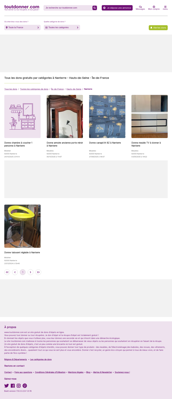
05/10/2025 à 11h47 (54, 157)
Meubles (50, 151)
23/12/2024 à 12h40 (12, 263)
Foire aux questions (23, 372)
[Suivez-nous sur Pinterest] (25, 387)
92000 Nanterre (10, 154)
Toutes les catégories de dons (34, 89)
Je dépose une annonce (117, 7)
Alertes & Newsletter (102, 372)
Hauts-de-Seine (74, 89)
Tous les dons (10, 89)
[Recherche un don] (68, 8)
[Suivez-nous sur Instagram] (18, 387)
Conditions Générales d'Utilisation (50, 372)
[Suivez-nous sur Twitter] (6, 387)
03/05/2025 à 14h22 (139, 157)
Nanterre (88, 89)
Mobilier (7, 151)
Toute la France (15, 27)
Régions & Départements (15, 359)
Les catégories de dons (41, 359)
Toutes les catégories (58, 27)
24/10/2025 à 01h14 (12, 157)
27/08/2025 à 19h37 (97, 157)
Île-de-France (57, 89)
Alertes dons (159, 27)
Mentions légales (75, 372)
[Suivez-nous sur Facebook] (13, 387)
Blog (88, 372)
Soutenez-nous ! (122, 372)
